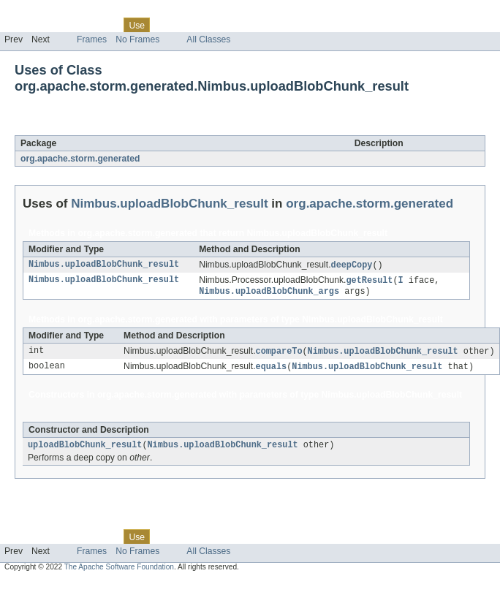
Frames (92, 39)
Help (279, 25)
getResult (369, 281)
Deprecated (208, 25)
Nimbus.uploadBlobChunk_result (170, 127)
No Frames (137, 39)
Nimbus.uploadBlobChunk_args (269, 293)
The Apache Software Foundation (119, 572)
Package (67, 25)
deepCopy (352, 265)
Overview (23, 25)
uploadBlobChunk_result (85, 449)
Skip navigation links (40, 12)
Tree (167, 25)
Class (104, 25)
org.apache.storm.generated (80, 159)
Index (250, 25)
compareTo (279, 354)
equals (271, 370)
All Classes (208, 39)
